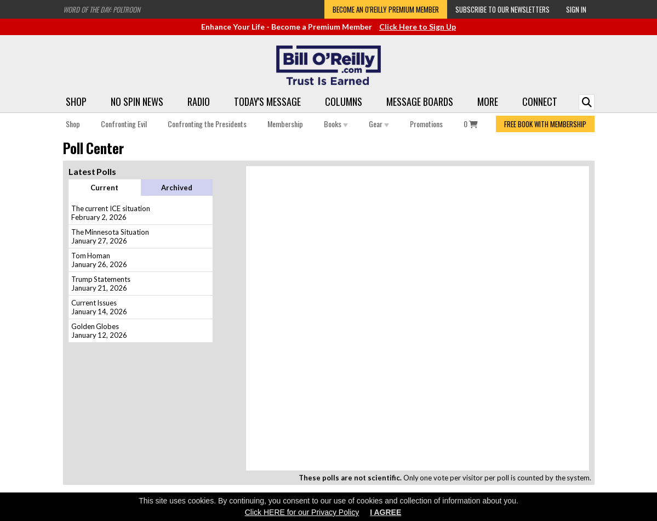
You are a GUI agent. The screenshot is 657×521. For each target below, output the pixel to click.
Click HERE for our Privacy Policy (302, 512)
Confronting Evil (124, 123)
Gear (379, 123)
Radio (198, 101)
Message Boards (419, 101)
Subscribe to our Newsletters (502, 9)
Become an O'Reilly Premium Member (386, 9)
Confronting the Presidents (207, 123)
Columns (343, 101)
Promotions (426, 123)
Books (336, 123)
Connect (539, 101)
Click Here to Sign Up (417, 26)
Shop (76, 101)
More (487, 101)
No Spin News (137, 101)
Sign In (576, 9)
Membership (285, 123)
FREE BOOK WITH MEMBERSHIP (545, 123)
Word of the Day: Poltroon (101, 9)
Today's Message (267, 101)
